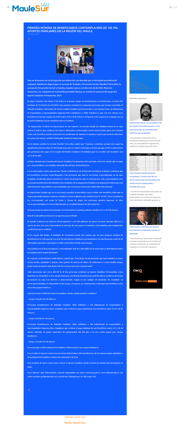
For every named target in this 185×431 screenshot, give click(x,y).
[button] (28, 38)
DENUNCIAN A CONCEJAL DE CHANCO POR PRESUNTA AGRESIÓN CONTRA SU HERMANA (144, 230)
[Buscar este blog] (165, 7)
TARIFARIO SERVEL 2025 (75, 417)
